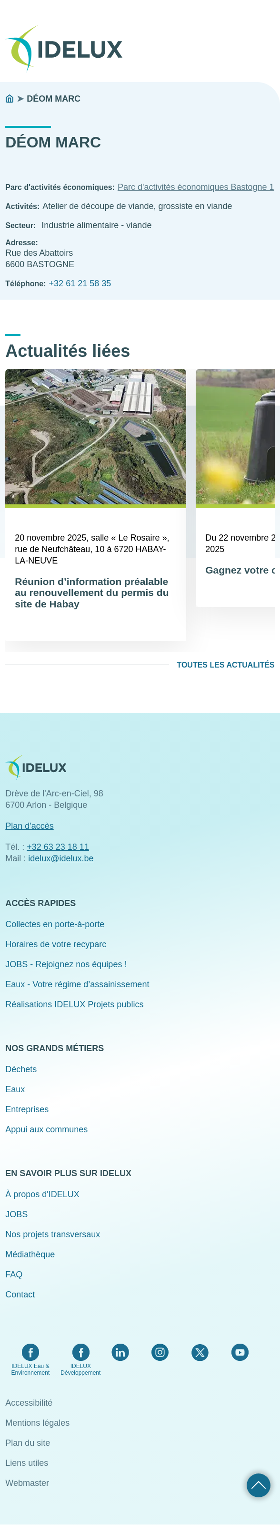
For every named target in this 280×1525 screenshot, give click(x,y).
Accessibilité (28, 1403)
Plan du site (27, 1443)
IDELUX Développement (80, 1369)
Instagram (160, 1352)
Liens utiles (26, 1463)
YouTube (240, 1352)
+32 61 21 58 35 (80, 283)
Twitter (200, 1352)
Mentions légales (37, 1423)
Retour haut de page (258, 1485)
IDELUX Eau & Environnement (30, 1369)
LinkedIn (120, 1352)
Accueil (9, 98)
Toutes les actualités (225, 665)
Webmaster (27, 1483)
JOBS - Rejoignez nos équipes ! (66, 964)
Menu (268, 42)
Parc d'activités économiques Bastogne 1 (196, 187)
